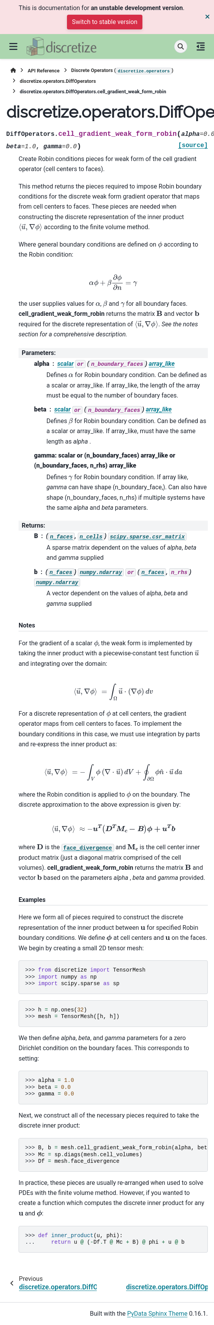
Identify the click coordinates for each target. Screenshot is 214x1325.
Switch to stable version (104, 22)
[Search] (180, 46)
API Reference (43, 71)
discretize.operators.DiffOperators (58, 81)
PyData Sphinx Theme (157, 1313)
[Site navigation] (13, 46)
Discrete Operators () (122, 70)
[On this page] (200, 46)
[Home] (13, 71)
